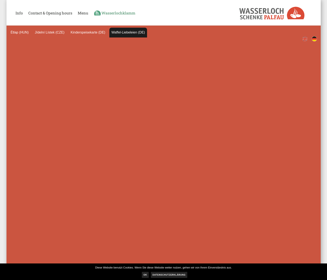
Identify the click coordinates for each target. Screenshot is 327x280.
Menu (83, 12)
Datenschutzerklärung (169, 275)
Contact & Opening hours (50, 12)
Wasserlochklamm (118, 12)
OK (145, 275)
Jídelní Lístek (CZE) (49, 32)
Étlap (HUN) (20, 32)
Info (19, 12)
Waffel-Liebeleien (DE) (128, 32)
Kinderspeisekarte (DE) (88, 32)
